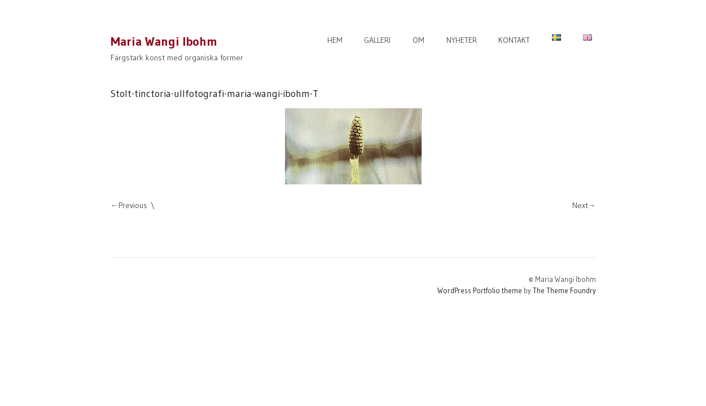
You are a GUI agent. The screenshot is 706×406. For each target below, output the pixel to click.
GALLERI (377, 40)
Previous (133, 205)
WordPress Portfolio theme (479, 290)
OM (418, 40)
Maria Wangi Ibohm (164, 41)
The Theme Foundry (564, 290)
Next (580, 205)
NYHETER (461, 40)
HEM (335, 40)
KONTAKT (514, 40)
